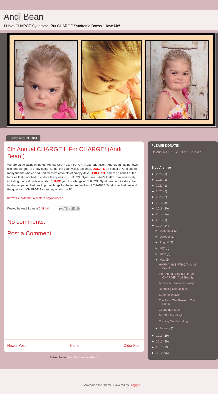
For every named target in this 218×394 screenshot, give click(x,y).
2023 (160, 179)
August (165, 242)
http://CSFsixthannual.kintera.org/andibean (35, 198)
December (167, 230)
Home (74, 345)
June (163, 254)
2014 (160, 225)
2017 (160, 214)
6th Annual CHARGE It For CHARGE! (176, 152)
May (163, 259)
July (163, 248)
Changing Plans (169, 309)
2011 (160, 347)
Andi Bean (23, 17)
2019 (160, 202)
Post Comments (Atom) (82, 357)
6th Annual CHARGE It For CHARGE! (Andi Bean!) (176, 275)
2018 (160, 208)
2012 (160, 341)
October (165, 236)
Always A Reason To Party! (176, 283)
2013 (160, 335)
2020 (160, 197)
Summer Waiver (169, 294)
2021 (160, 191)
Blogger (135, 385)
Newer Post (16, 345)
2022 (160, 185)
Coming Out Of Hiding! (173, 321)
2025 (160, 174)
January (165, 328)
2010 (160, 353)
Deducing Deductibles (173, 289)
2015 (160, 220)
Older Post (132, 345)
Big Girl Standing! (170, 315)
